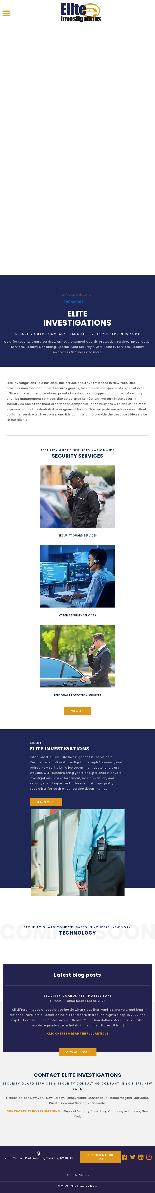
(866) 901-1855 (72, 302)
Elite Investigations (84, 1186)
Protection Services (114, 342)
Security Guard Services (37, 342)
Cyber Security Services (111, 347)
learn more (46, 802)
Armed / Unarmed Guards (77, 342)
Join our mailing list (101, 1157)
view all (77, 711)
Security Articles (77, 1175)
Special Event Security (75, 347)
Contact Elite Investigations (33, 1111)
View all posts (77, 1052)
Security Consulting (41, 347)
